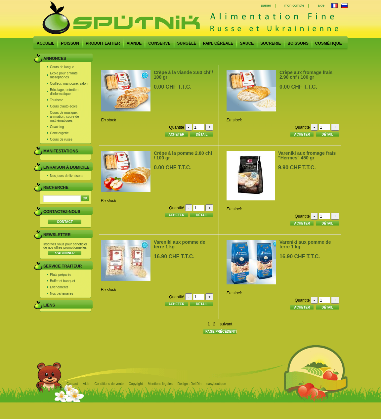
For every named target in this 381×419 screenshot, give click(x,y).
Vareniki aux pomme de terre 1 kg (179, 244)
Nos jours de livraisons (66, 176)
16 (174, 256)
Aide (86, 384)
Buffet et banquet (62, 281)
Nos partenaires (61, 293)
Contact (72, 384)
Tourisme (57, 100)
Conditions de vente (108, 384)
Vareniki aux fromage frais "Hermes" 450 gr (307, 155)
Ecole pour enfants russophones (63, 75)
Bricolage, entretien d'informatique (64, 92)
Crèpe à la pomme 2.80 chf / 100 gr (183, 155)
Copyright (136, 384)
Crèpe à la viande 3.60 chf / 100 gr (183, 74)
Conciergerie (59, 133)
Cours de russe (61, 139)
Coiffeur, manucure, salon (69, 83)
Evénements (59, 287)
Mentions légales (160, 384)
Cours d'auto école (63, 106)
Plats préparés (60, 274)
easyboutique (216, 384)
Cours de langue (62, 67)
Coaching (57, 127)
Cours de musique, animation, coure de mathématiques (64, 116)
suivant (226, 324)
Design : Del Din (189, 384)
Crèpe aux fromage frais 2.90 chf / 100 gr (305, 74)
